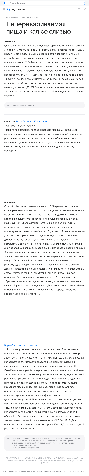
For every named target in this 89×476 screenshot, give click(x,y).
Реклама (22, 471)
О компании (12, 471)
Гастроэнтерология (29, 17)
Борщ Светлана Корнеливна (32, 121)
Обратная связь (73, 471)
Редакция (31, 471)
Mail (4, 471)
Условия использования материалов (51, 471)
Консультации (12, 17)
